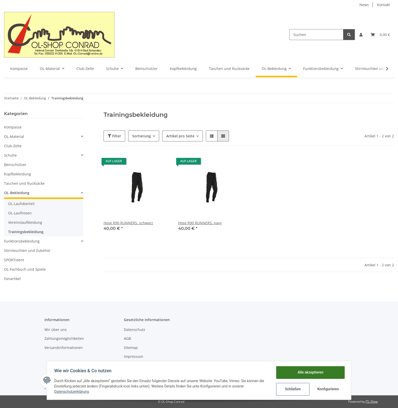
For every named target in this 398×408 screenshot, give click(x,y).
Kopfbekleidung (17, 174)
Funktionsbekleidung (22, 241)
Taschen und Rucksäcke (24, 183)
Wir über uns (55, 329)
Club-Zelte (13, 145)
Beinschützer (15, 164)
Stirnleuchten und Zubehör (27, 250)
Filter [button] (114, 136)
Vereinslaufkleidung (25, 222)
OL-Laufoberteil (21, 203)
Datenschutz (134, 329)
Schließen (292, 389)
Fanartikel (12, 278)
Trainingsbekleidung (25, 231)
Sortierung (141, 136)
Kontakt (383, 4)
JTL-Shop (372, 401)
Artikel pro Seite (180, 136)
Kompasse (13, 127)
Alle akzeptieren (309, 372)
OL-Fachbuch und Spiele (25, 269)
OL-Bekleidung (16, 192)
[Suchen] (316, 34)
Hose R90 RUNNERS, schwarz (128, 222)
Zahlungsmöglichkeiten (64, 338)
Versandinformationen (63, 347)
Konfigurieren (328, 389)
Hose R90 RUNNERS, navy (200, 222)
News (364, 4)
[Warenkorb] (380, 34)
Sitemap (131, 347)
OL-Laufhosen (20, 213)
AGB (127, 338)
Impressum (133, 356)
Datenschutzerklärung (72, 392)
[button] (361, 34)
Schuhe (10, 155)
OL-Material (14, 136)
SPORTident (14, 259)
